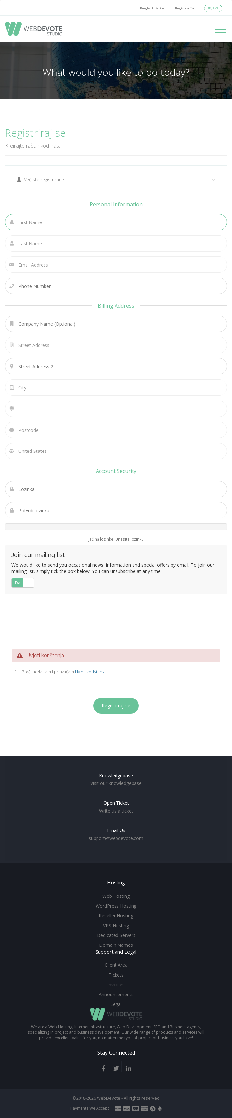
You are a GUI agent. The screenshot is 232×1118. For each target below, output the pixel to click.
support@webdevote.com (116, 838)
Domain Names (116, 945)
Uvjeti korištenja (90, 672)
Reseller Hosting (116, 915)
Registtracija (184, 8)
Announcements (116, 994)
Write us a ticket (116, 811)
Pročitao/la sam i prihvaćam (64, 672)
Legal (116, 1004)
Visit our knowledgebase (116, 783)
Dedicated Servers (116, 935)
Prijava (213, 8)
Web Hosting (116, 896)
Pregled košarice (152, 8)
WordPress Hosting (116, 906)
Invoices (116, 984)
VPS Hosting (116, 925)
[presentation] (118, 618)
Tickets (116, 975)
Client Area (116, 965)
